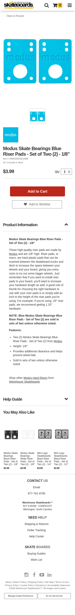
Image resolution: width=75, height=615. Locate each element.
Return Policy (19, 582)
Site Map (49, 582)
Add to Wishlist (39, 204)
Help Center (36, 536)
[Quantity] (66, 172)
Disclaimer (41, 585)
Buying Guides (36, 553)
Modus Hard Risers (35, 377)
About (8, 582)
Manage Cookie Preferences (20, 596)
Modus (13, 254)
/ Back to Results (15, 16)
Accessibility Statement (58, 585)
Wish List (36, 559)
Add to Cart (37, 191)
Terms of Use (61, 582)
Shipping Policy (35, 582)
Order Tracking (36, 530)
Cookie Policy (27, 585)
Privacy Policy (12, 585)
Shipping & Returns (36, 524)
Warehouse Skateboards (24, 381)
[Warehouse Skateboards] (21, 5)
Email (36, 487)
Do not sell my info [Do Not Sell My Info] (54, 596)
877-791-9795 (36, 493)
